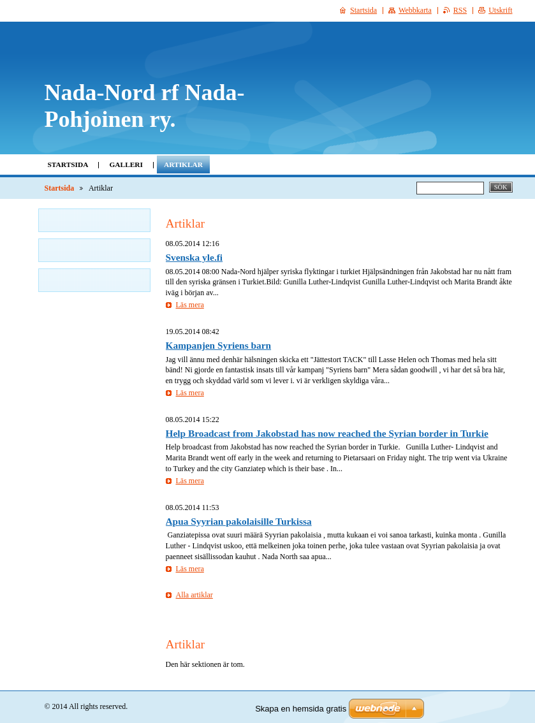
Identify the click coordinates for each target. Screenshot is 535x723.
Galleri (126, 164)
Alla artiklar (194, 594)
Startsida (68, 164)
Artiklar (183, 164)
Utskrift (500, 10)
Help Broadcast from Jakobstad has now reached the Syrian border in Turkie (327, 433)
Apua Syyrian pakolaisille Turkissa (239, 521)
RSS (460, 10)
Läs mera (190, 304)
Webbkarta (415, 10)
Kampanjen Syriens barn (219, 345)
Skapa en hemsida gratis (300, 708)
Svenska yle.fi (194, 257)
